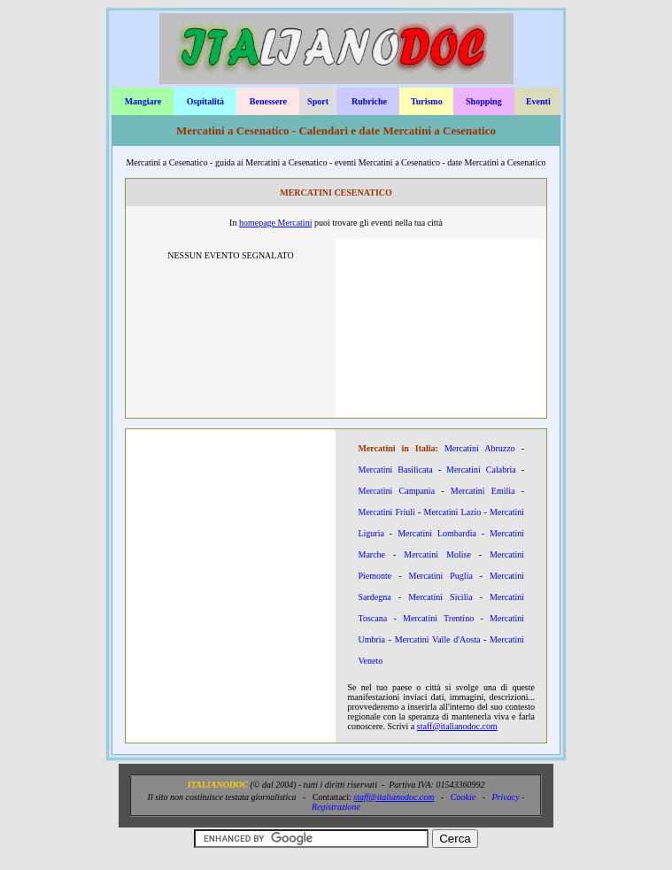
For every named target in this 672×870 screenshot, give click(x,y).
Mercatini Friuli (386, 512)
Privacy (506, 797)
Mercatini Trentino (438, 618)
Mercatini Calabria (481, 469)
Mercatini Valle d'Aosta (438, 639)
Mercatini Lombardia (437, 533)
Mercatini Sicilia (440, 597)
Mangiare (143, 101)
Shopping (484, 101)
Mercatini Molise (437, 554)
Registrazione (336, 807)
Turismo (427, 101)
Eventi (538, 101)
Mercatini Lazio (453, 512)
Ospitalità (205, 101)
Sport (317, 101)
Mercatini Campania (396, 491)
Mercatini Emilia (483, 491)
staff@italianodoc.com (457, 726)
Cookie (463, 797)
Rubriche (369, 101)
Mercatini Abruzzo (479, 448)
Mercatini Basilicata (395, 469)
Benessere (268, 101)
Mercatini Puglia (440, 576)
